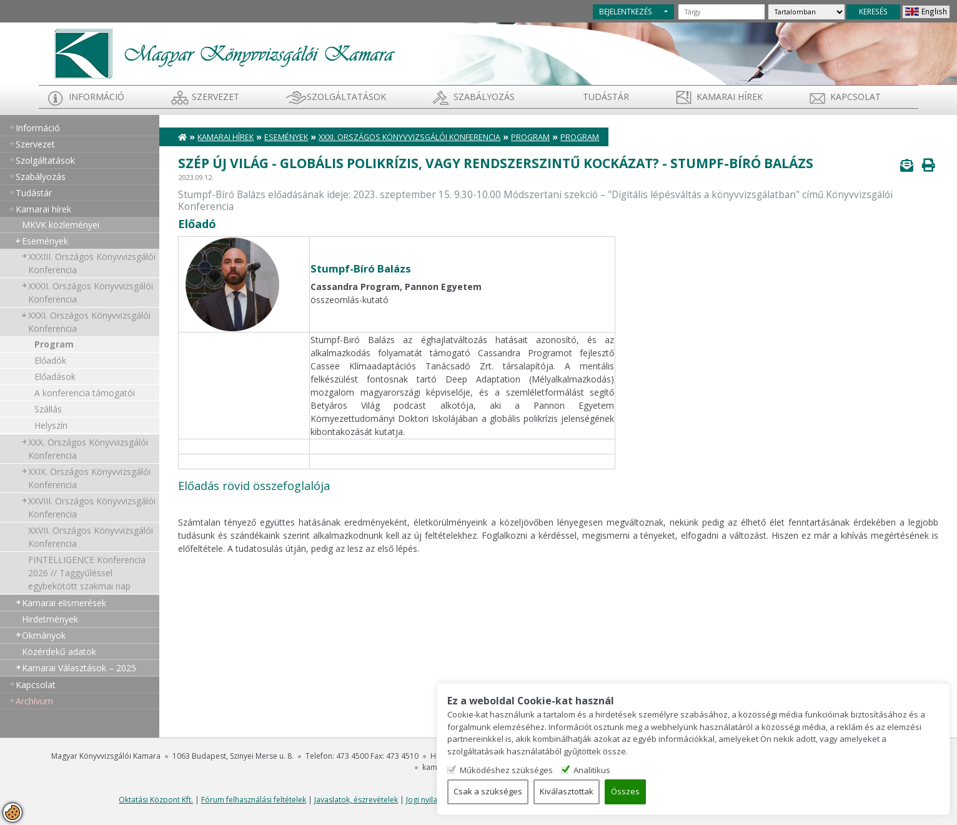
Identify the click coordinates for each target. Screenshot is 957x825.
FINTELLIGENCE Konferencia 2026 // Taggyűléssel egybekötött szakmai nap (87, 573)
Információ (96, 96)
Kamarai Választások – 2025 (79, 668)
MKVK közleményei (60, 225)
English (934, 11)
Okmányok (44, 635)
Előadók (50, 360)
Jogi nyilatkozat (432, 799)
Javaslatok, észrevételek (356, 799)
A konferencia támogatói (84, 393)
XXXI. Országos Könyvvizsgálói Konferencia (89, 321)
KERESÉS (873, 11)
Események (45, 241)
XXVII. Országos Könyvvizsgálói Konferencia (90, 536)
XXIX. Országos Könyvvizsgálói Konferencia (89, 478)
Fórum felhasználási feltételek (253, 799)
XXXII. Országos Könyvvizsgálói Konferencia (90, 292)
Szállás (48, 409)
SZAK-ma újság (493, 799)
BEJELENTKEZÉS (625, 11)
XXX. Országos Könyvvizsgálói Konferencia (88, 448)
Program (54, 344)
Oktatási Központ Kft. (156, 799)
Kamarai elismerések (64, 603)
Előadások (55, 376)
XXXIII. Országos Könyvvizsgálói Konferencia (92, 263)
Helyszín (50, 425)
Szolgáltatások (346, 96)
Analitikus (795, 769)
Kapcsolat (855, 96)
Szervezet (215, 96)
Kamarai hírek (730, 96)
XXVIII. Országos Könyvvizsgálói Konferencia (92, 507)
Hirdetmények (50, 619)
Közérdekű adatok (59, 652)
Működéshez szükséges (706, 769)
